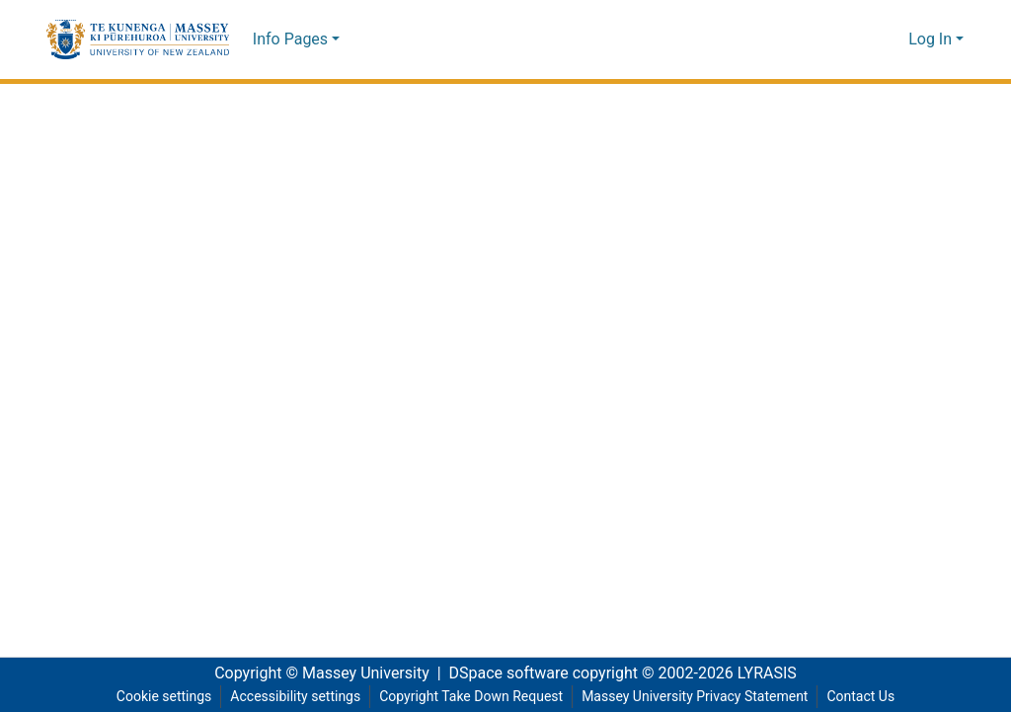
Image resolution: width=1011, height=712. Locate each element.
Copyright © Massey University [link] (314, 673)
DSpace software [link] (502, 673)
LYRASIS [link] (772, 673)
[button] (137, 39)
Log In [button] (932, 39)
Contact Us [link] (870, 696)
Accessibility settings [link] (288, 696)
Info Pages (290, 39)
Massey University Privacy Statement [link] (700, 696)
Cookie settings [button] (155, 696)
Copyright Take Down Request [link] (469, 696)
